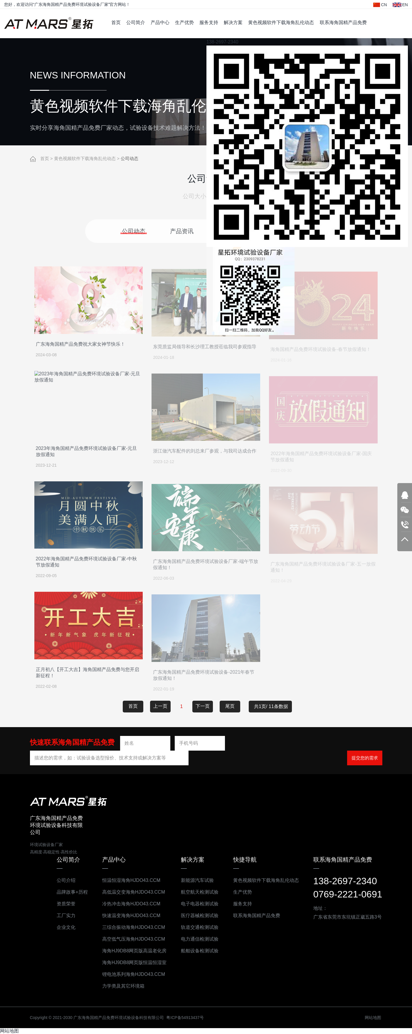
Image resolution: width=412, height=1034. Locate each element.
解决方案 (233, 22)
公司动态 (129, 158)
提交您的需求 (365, 757)
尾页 (230, 705)
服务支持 (208, 22)
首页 (116, 22)
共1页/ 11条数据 (273, 706)
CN (380, 4)
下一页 (203, 705)
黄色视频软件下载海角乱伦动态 (281, 22)
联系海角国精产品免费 (343, 22)
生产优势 (184, 22)
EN (400, 4)
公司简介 (135, 22)
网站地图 (9, 1030)
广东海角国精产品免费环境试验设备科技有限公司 (48, 23)
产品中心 (160, 22)
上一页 (160, 705)
